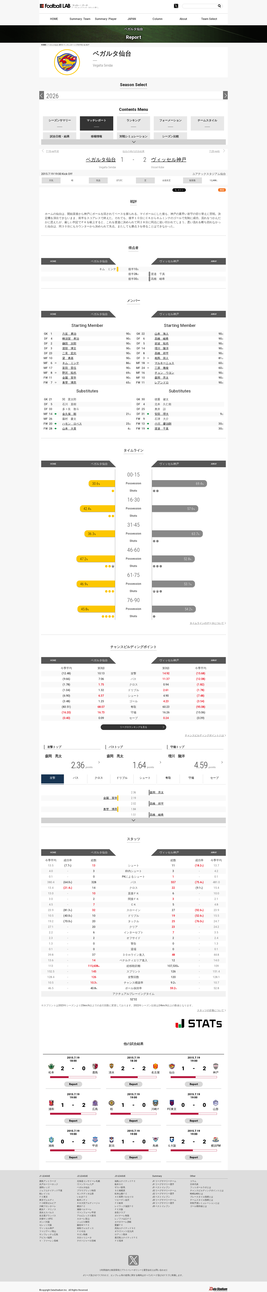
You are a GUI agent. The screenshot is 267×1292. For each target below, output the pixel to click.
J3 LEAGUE (120, 1176)
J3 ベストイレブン (161, 1206)
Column (157, 19)
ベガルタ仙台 (101, 159)
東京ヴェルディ (46, 1200)
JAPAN (131, 19)
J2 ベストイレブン (161, 1197)
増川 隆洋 (162, 348)
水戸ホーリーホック (48, 1184)
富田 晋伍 (69, 368)
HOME (54, 19)
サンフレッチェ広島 (48, 1234)
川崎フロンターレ (47, 1206)
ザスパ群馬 (120, 1187)
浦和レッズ (44, 1187)
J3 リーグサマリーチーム (164, 1200)
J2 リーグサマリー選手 (163, 1193)
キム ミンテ (70, 363)
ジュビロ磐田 (83, 1222)
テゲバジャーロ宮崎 (86, 1241)
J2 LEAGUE (82, 1176)
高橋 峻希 (162, 338)
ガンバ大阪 (44, 1222)
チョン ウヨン (164, 372)
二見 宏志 (69, 353)
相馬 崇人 (162, 358)
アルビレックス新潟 (86, 1215)
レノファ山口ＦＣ (123, 1219)
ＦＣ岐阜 (119, 1203)
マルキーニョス (164, 363)
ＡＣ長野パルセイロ (124, 1197)
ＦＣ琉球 (119, 1241)
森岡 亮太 (162, 377)
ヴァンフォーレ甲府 (86, 1212)
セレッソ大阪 (45, 1225)
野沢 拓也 (69, 372)
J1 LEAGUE (44, 1176)
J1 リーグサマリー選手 (163, 1184)
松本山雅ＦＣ (121, 1193)
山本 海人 (162, 333)
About (183, 19)
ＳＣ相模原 (120, 1190)
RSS (222, 190)
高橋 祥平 (162, 353)
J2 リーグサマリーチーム (164, 1190)
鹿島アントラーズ (47, 1181)
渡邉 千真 (162, 428)
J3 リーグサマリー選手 (163, 1203)
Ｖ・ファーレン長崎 (48, 1241)
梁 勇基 (67, 358)
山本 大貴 (69, 428)
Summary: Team (80, 19)
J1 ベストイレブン (161, 1187)
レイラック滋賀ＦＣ (124, 1206)
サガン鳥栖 (82, 1234)
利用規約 (105, 1270)
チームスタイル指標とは (201, 1200)
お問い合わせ (159, 1270)
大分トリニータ (84, 1237)
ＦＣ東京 (43, 1197)
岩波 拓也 (162, 343)
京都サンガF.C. (46, 1219)
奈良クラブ (120, 1212)
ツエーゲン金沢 (122, 1200)
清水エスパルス (46, 1212)
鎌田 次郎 (69, 343)
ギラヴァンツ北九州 (124, 1231)
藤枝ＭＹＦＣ (83, 1225)
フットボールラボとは (200, 1187)
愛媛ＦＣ (119, 1225)
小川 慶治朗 (163, 423)
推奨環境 (115, 1270)
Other (192, 1176)
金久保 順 (69, 414)
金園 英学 (69, 377)
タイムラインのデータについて (207, 623)
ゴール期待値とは (198, 1206)
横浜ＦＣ (81, 1206)
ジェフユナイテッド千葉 (50, 1190)
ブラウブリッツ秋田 (86, 1190)
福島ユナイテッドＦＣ (125, 1181)
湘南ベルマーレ (84, 1209)
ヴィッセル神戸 (168, 159)
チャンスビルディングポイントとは (204, 735)
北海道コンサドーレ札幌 (88, 1181)
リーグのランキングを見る (133, 727)
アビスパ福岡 (45, 1237)
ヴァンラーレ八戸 (85, 1184)
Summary (157, 1176)
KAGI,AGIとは (196, 1193)
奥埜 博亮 (69, 382)
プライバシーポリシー (131, 1270)
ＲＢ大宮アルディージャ (88, 1203)
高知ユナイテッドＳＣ (125, 1228)
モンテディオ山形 (85, 1193)
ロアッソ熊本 (121, 1234)
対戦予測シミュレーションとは (204, 1203)
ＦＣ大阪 (119, 1209)
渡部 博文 (69, 348)
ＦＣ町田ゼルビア (47, 1203)
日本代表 (194, 1184)
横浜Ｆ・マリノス (47, 1209)
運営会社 (147, 1270)
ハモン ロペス (72, 423)
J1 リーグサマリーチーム (164, 1181)
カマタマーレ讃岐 (123, 1222)
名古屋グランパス (47, 1215)
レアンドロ (162, 382)
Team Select (209, 19)
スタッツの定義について (210, 1010)
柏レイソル (44, 1193)
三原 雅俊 (162, 368)
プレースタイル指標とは (201, 1197)
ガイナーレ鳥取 (122, 1215)
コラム (193, 1181)
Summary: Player (106, 19)
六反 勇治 (69, 333)
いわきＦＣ (82, 1197)
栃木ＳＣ (119, 1184)
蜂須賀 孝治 (70, 338)
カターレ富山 (83, 1219)
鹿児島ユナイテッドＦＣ (126, 1237)
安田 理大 (162, 414)
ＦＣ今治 (81, 1231)
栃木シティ (82, 1200)
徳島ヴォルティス (85, 1228)
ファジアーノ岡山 (47, 1231)
